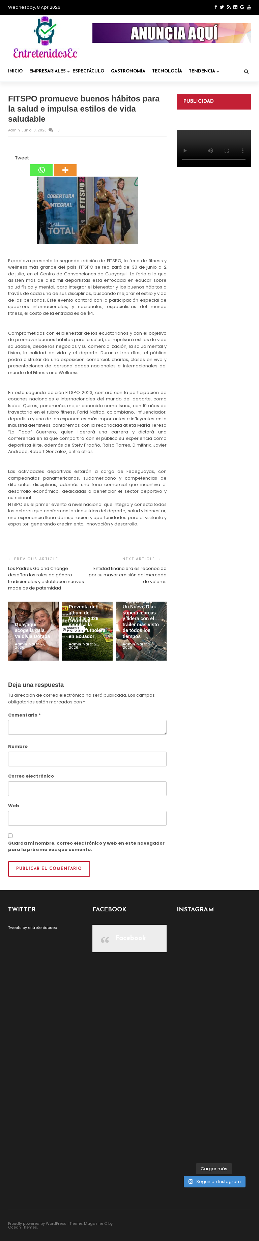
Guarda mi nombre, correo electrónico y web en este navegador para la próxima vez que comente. (86, 846)
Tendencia (204, 71)
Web (13, 806)
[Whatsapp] (41, 165)
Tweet (22, 158)
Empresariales (49, 71)
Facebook (130, 938)
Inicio (15, 71)
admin (14, 130)
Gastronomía (128, 71)
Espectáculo (88, 71)
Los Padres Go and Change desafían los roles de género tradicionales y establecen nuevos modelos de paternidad (46, 578)
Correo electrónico (31, 776)
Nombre (18, 746)
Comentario (24, 715)
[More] (65, 165)
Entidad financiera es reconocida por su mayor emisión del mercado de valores (128, 575)
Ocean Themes (22, 1227)
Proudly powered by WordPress (37, 1223)
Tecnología (167, 71)
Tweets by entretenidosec (32, 927)
